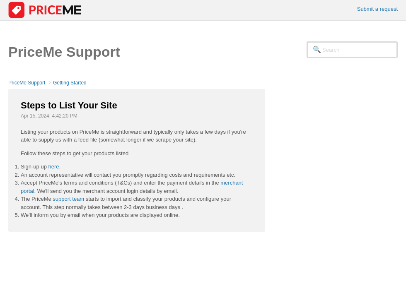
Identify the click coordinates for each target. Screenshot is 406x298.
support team (68, 199)
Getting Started (70, 83)
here (53, 166)
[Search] (352, 49)
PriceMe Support (26, 83)
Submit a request (377, 9)
